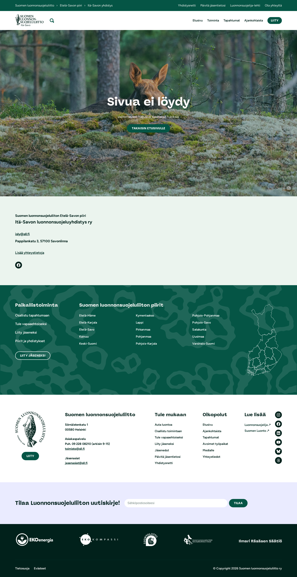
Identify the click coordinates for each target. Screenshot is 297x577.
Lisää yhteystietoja (29, 253)
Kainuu (84, 336)
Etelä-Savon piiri (71, 5)
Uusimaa (198, 336)
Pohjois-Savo (201, 322)
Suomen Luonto (255, 431)
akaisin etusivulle (148, 128)
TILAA (238, 503)
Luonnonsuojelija (256, 425)
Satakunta (199, 329)
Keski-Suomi (88, 343)
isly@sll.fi (22, 234)
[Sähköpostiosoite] (175, 503)
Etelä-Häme (87, 315)
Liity (274, 20)
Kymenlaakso (145, 315)
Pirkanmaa (143, 329)
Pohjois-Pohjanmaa (205, 315)
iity (30, 456)
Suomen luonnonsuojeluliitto (34, 5)
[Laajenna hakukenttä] (52, 20)
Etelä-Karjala (88, 322)
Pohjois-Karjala (146, 343)
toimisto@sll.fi (75, 449)
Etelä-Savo (87, 329)
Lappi (140, 322)
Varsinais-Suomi (203, 343)
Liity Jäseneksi (32, 355)
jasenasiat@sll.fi (76, 463)
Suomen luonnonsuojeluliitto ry (260, 568)
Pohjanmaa (143, 336)
